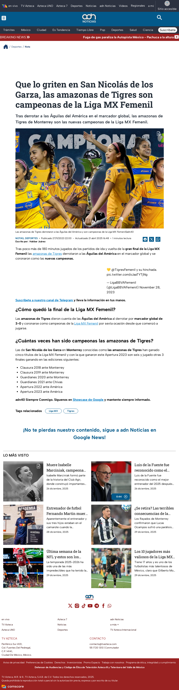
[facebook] (103, 607)
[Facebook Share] (145, 239)
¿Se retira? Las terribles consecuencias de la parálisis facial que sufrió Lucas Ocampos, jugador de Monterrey (154, 511)
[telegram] (96, 607)
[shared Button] (158, 239)
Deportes (31, 238)
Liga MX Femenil (86, 323)
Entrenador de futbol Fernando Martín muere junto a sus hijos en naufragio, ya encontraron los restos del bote (67, 511)
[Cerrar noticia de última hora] (176, 37)
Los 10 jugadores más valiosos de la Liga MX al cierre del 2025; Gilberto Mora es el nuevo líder (154, 554)
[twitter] (70, 607)
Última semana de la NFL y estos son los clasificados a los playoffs (64, 554)
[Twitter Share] (151, 239)
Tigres (70, 411)
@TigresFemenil (123, 270)
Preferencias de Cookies (39, 662)
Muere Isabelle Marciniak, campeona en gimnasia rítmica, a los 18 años (65, 467)
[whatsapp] (109, 607)
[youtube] (90, 607)
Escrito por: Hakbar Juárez (30, 241)
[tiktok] (83, 607)
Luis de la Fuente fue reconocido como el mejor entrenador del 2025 (152, 467)
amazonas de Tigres (47, 254)
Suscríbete (168, 30)
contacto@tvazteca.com (103, 644)
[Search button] (159, 18)
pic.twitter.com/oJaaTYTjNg (127, 274)
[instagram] (76, 607)
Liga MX (53, 411)
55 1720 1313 (96, 647)
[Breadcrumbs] (7, 46)
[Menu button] (19, 18)
